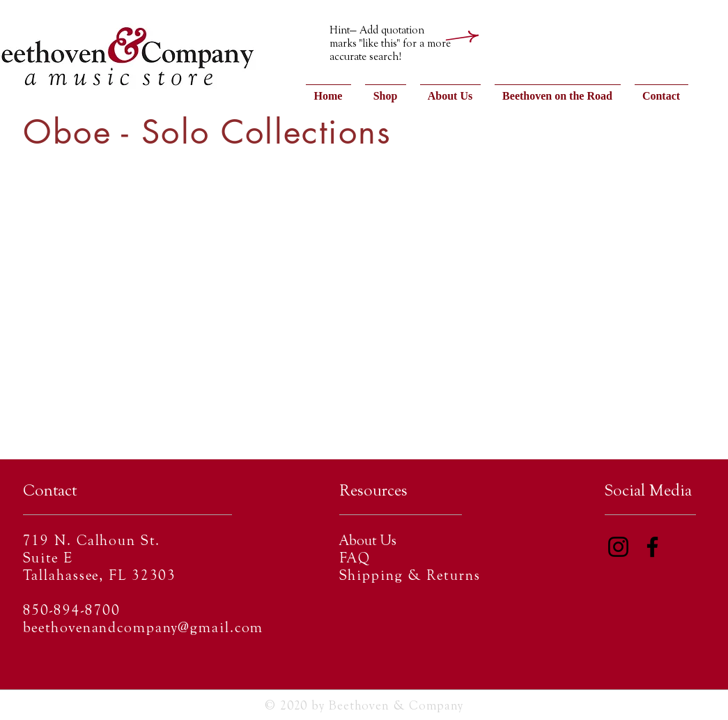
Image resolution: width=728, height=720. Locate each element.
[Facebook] (652, 546)
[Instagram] (618, 546)
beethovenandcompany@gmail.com (143, 629)
